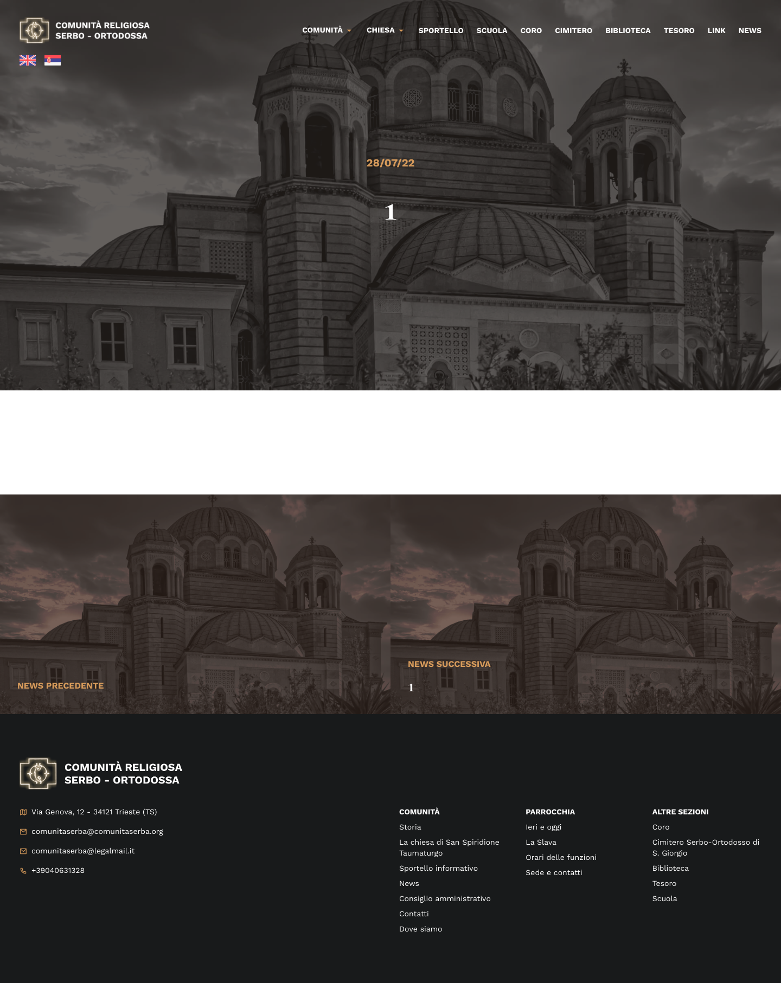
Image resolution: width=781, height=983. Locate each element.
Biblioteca (627, 31)
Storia (410, 827)
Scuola (492, 31)
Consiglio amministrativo (445, 899)
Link (717, 31)
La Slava (541, 842)
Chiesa (381, 30)
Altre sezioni (680, 812)
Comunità (322, 30)
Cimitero (573, 31)
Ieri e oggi (543, 827)
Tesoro (679, 31)
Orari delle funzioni (561, 857)
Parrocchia (550, 812)
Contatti (414, 914)
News (750, 31)
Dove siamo (420, 929)
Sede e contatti (554, 873)
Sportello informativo (438, 868)
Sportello (441, 31)
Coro (531, 31)
